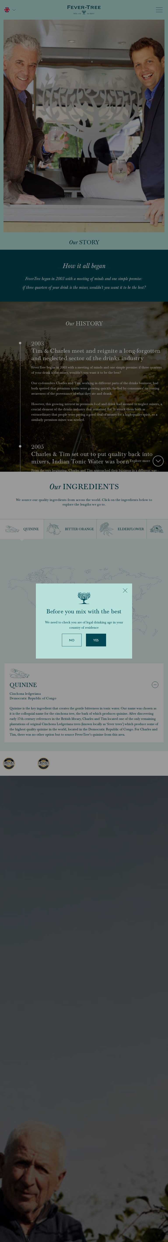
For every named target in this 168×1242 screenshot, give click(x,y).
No (71, 640)
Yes (96, 640)
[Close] (125, 590)
